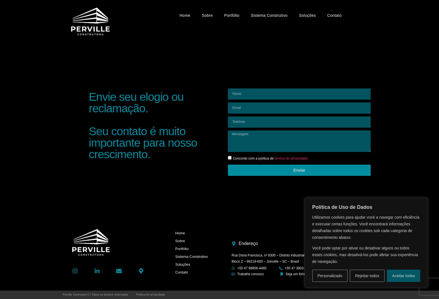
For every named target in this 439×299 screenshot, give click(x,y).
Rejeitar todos (367, 276)
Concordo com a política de (271, 158)
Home (184, 15)
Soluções (307, 15)
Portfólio (231, 15)
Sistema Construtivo (269, 15)
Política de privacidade (150, 294)
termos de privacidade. (292, 158)
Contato (334, 15)
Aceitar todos (403, 276)
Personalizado (329, 276)
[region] (366, 243)
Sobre (207, 15)
